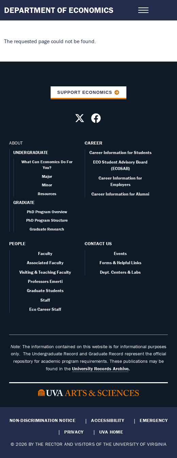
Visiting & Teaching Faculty (45, 272)
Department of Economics (58, 10)
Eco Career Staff (45, 309)
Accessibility (107, 420)
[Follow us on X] (80, 120)
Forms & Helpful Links (120, 263)
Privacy (73, 432)
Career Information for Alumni (120, 194)
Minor (47, 184)
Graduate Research (47, 229)
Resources (47, 193)
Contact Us (98, 243)
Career (93, 143)
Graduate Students (45, 290)
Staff (45, 300)
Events (120, 253)
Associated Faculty (45, 263)
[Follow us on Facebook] (97, 120)
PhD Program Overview (47, 211)
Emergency (153, 420)
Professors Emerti (45, 281)
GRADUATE (23, 202)
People (17, 243)
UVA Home (111, 432)
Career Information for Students (120, 152)
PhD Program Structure (47, 220)
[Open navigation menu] (143, 10)
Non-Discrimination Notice (42, 420)
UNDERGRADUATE (30, 152)
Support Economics (84, 92)
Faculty (45, 253)
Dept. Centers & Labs (120, 272)
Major (47, 176)
